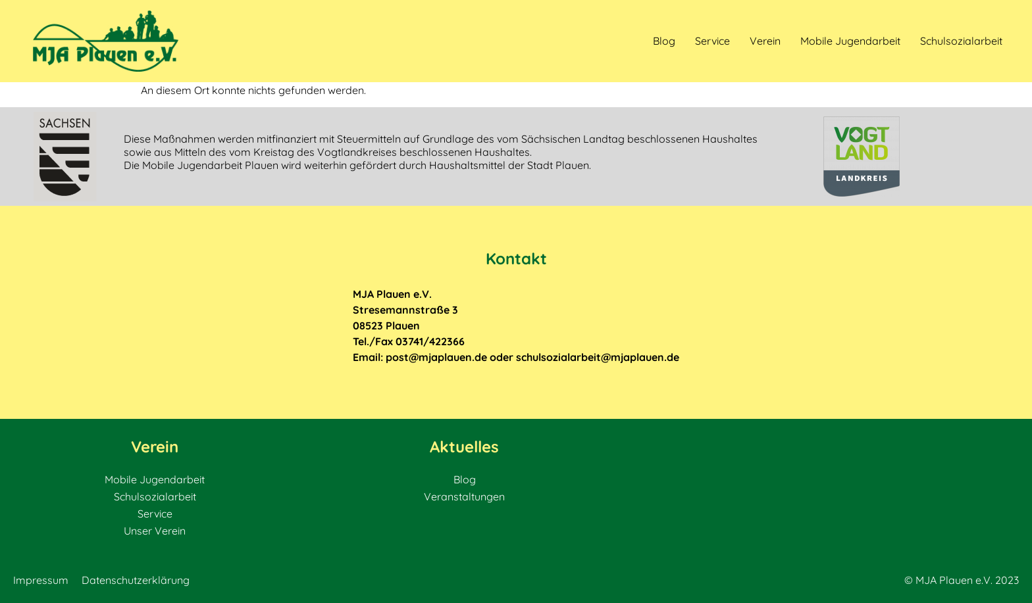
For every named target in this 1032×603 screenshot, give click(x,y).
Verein (765, 40)
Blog (664, 40)
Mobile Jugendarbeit (850, 40)
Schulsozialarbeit (961, 40)
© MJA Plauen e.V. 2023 (961, 580)
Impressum (40, 580)
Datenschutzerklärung (136, 580)
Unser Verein (155, 530)
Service (712, 40)
